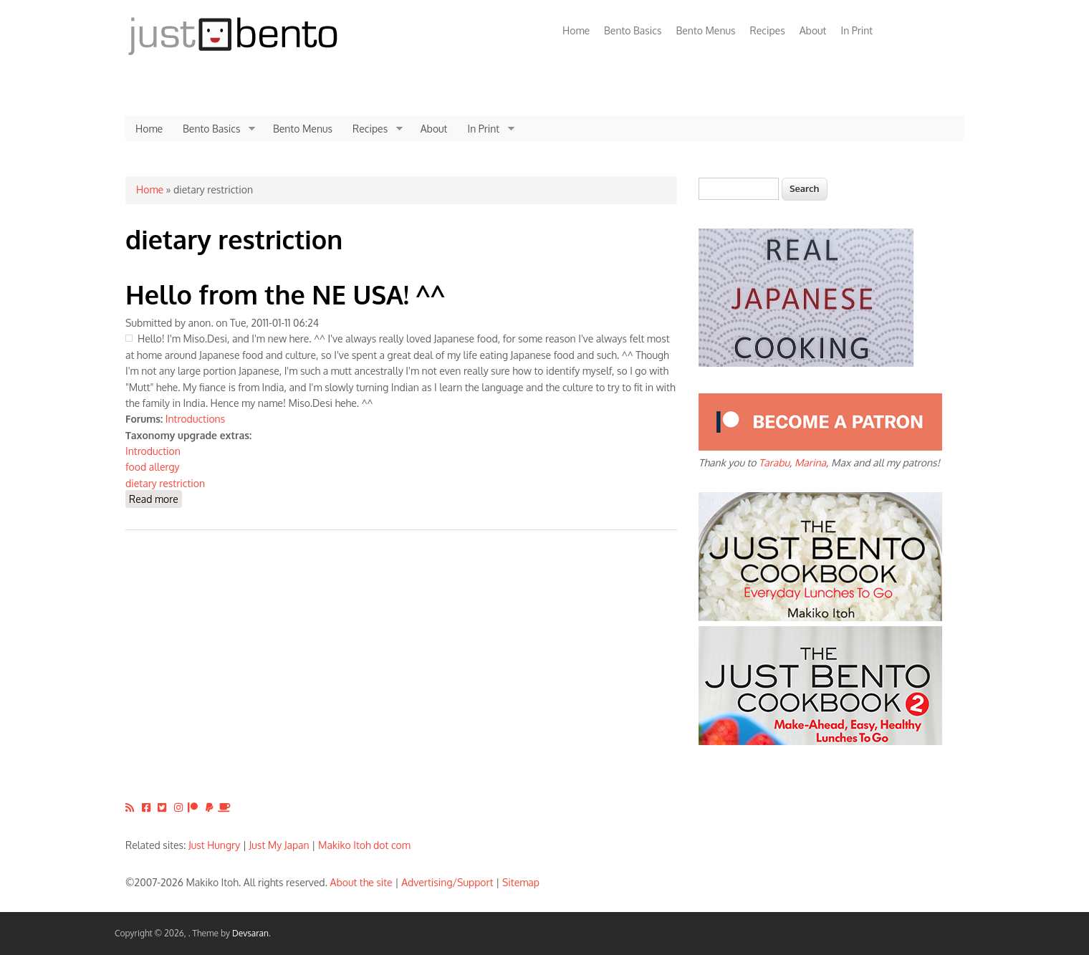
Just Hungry (214, 845)
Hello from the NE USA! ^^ (285, 294)
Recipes (767, 30)
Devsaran (250, 933)
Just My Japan (279, 845)
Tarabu (774, 462)
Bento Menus (705, 30)
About (813, 30)
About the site (361, 882)
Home (576, 30)
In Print (856, 30)
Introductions (195, 419)
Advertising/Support (447, 882)
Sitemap (520, 882)
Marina (810, 462)
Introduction (153, 451)
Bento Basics (632, 30)
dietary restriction (165, 483)
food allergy (152, 467)
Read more (155, 498)
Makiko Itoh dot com (364, 845)
